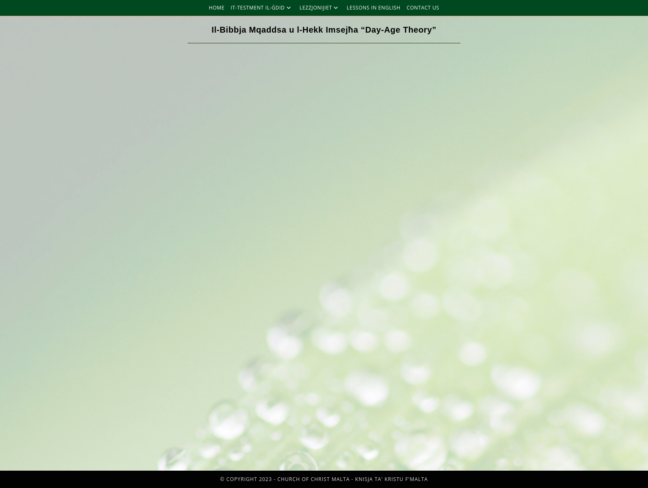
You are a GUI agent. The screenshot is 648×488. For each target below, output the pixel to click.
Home (216, 7)
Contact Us (423, 7)
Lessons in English (373, 7)
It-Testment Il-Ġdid (262, 7)
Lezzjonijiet (320, 7)
